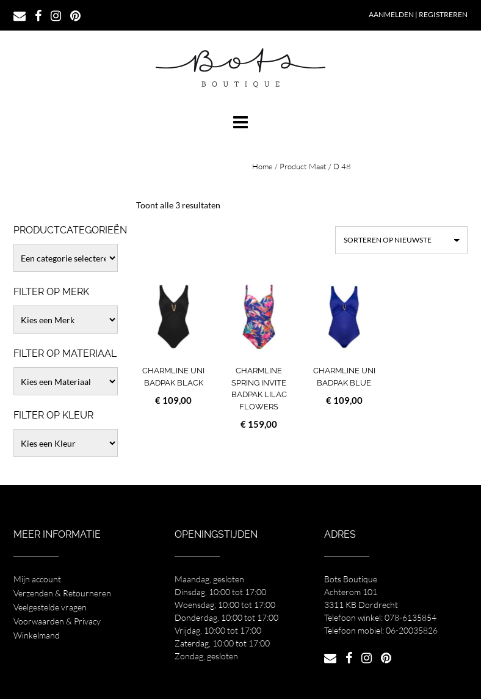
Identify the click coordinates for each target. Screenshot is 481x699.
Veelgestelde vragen (50, 607)
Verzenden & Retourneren (62, 593)
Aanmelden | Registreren (418, 14)
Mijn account (37, 579)
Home (262, 166)
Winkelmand (36, 635)
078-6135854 (410, 617)
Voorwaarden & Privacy (57, 621)
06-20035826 (412, 630)
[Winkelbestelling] (401, 240)
